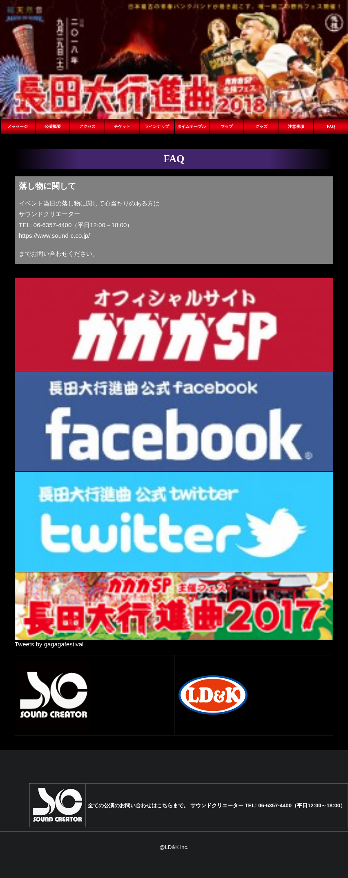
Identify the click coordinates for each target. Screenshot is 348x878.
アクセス (87, 126)
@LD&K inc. (174, 847)
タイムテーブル (191, 126)
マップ (227, 126)
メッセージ (17, 126)
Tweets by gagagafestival (49, 644)
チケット (122, 126)
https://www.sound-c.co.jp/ (54, 235)
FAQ (331, 126)
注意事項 (296, 126)
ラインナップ (157, 126)
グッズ (261, 126)
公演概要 (53, 126)
